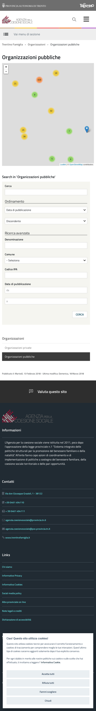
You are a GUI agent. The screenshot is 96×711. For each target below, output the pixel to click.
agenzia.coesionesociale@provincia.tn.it (25, 520)
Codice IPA (11, 269)
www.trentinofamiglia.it (17, 537)
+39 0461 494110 (14, 502)
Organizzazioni (36, 44)
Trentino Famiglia (12, 44)
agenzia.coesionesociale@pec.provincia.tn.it (27, 529)
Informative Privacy (12, 575)
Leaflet (63, 164)
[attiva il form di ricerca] (74, 19)
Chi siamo (7, 567)
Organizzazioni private (18, 348)
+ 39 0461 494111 (15, 511)
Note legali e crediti (12, 611)
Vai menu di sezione (27, 34)
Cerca (8, 186)
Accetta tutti (48, 674)
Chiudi (48, 700)
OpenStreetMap (76, 164)
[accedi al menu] (86, 19)
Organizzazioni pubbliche (20, 357)
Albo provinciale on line (14, 602)
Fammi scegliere (48, 692)
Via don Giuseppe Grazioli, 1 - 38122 (23, 493)
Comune (10, 254)
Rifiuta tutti (48, 683)
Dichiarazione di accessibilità (16, 619)
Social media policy (11, 593)
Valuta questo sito (48, 391)
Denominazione (14, 239)
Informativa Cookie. (51, 662)
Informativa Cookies (12, 584)
